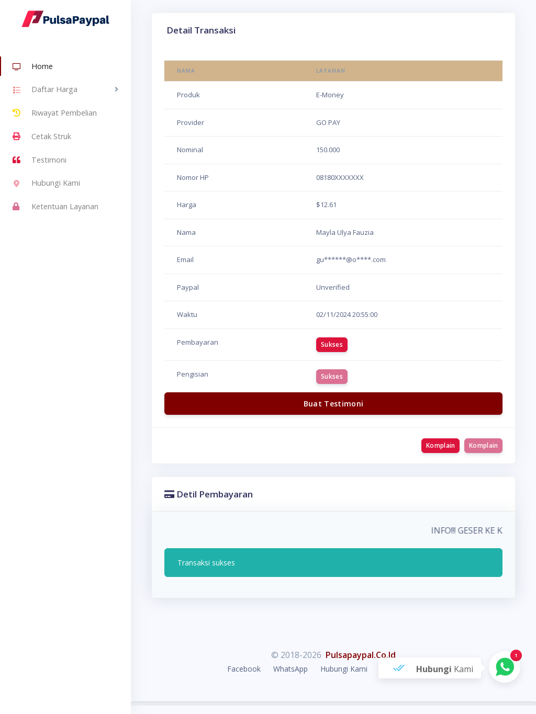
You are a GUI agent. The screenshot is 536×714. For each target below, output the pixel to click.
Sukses (332, 344)
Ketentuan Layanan (55, 206)
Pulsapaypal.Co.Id (361, 655)
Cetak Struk (42, 136)
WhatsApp (290, 669)
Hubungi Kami (46, 184)
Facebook (244, 669)
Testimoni (39, 160)
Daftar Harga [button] (45, 90)
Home (33, 67)
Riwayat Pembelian (55, 113)
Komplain (440, 445)
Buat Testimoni (334, 404)
